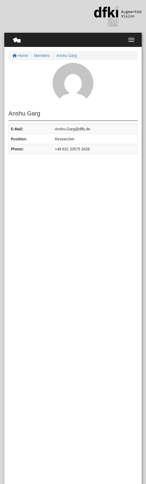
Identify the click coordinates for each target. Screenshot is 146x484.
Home (20, 55)
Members (42, 55)
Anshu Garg (66, 55)
